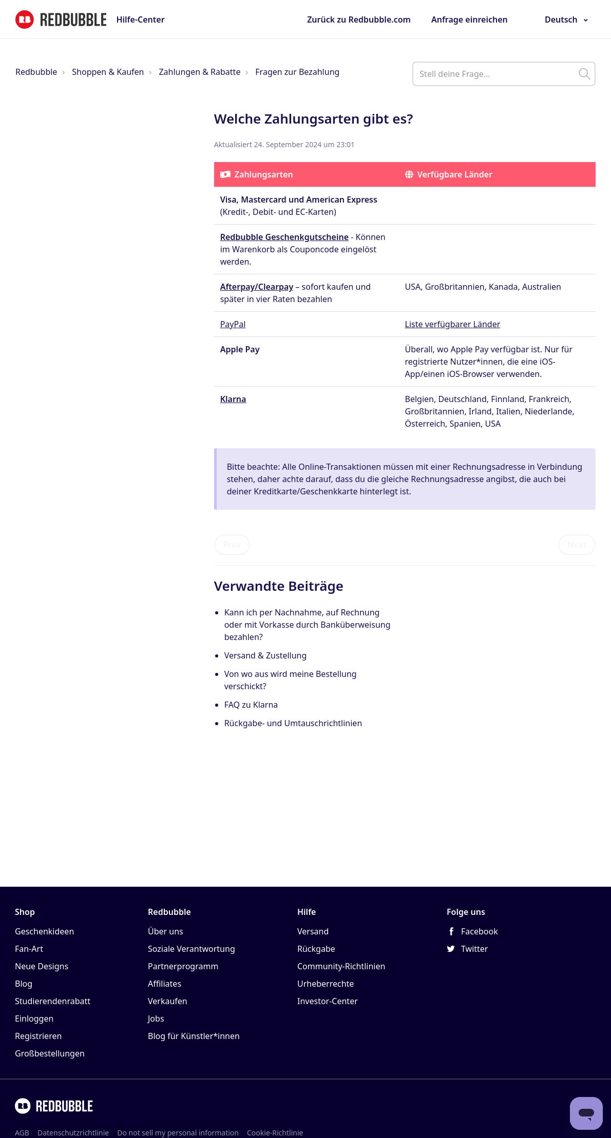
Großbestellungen (50, 1053)
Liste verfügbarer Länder (453, 324)
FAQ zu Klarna (251, 704)
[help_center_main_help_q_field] (504, 74)
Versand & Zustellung (265, 655)
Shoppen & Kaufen (108, 71)
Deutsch (561, 19)
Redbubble (36, 71)
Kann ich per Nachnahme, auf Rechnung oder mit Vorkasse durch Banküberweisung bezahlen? (307, 625)
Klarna (233, 399)
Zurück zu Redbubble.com (359, 19)
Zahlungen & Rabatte (199, 71)
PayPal (233, 324)
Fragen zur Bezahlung (297, 71)
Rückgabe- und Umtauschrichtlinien (293, 723)
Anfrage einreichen (469, 19)
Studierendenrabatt (52, 1001)
